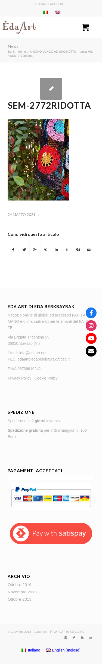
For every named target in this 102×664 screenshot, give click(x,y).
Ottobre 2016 (20, 584)
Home (22, 51)
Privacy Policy (19, 378)
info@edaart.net (33, 353)
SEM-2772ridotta (49, 105)
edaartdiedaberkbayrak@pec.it (44, 359)
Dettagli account (50, 4)
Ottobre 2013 (20, 599)
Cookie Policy (46, 378)
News (13, 46)
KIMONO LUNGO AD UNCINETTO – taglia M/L (61, 51)
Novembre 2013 (22, 592)
